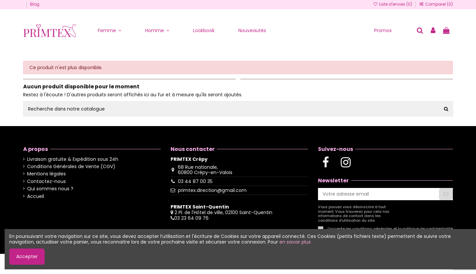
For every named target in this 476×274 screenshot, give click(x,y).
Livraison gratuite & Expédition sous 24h (72, 159)
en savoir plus (295, 242)
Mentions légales (46, 174)
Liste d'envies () (393, 4)
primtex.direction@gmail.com (212, 190)
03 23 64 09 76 (191, 218)
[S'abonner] (446, 194)
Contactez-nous (46, 181)
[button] (109, 30)
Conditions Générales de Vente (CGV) (71, 166)
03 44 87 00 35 (195, 181)
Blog (34, 4)
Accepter (27, 256)
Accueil (35, 196)
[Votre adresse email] (378, 194)
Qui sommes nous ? (50, 189)
